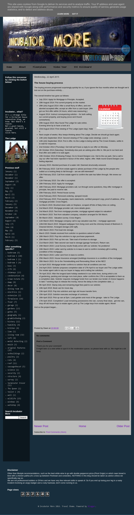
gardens (11, 309)
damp (10, 282)
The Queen (12, 389)
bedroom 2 (12, 259)
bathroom (12, 253)
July (7, 188)
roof (10, 363)
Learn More (63, 14)
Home (9, 67)
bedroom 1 (12, 256)
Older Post (123, 426)
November (9, 178)
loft (10, 338)
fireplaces (13, 299)
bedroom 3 (12, 263)
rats (10, 360)
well (10, 395)
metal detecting (15, 341)
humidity (12, 325)
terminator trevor (16, 383)
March (7, 198)
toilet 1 (12, 392)
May (6, 191)
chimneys (12, 273)
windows (11, 402)
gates (10, 312)
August (8, 185)
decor (10, 286)
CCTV (10, 269)
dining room (13, 289)
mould (10, 345)
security (12, 373)
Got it (75, 14)
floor (10, 302)
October (9, 214)
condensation (14, 276)
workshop (12, 405)
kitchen (11, 328)
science (11, 370)
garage (11, 305)
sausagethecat (14, 367)
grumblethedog (14, 318)
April (7, 195)
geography (12, 315)
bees (10, 266)
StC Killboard (82, 67)
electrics (12, 292)
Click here (10, 133)
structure (12, 376)
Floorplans (39, 67)
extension (12, 296)
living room (13, 335)
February (9, 201)
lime (10, 332)
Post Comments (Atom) (56, 432)
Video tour (60, 67)
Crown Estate (14, 279)
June (7, 227)
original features (16, 348)
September (10, 182)
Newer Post (41, 426)
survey (11, 380)
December (9, 175)
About (22, 67)
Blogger (91, 506)
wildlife (12, 399)
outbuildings (14, 354)
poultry (11, 357)
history (11, 322)
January (9, 172)
